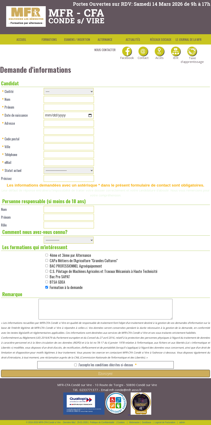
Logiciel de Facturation (165, 422)
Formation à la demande (66, 287)
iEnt (175, 53)
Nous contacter (105, 49)
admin (182, 422)
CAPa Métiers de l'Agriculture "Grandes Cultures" (83, 260)
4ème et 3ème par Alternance (70, 255)
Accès (159, 53)
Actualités (133, 39)
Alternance (105, 39)
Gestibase (146, 422)
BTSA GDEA (57, 282)
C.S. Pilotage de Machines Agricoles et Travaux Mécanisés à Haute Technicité (103, 271)
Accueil (21, 39)
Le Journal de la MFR (189, 39)
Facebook (127, 53)
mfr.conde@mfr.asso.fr (125, 390)
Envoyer (105, 373)
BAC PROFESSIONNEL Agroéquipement (76, 266)
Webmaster (134, 422)
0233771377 (89, 390)
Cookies (121, 422)
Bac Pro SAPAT (60, 276)
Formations (49, 39)
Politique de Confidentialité (102, 422)
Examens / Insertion (77, 39)
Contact (143, 53)
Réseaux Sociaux (160, 39)
